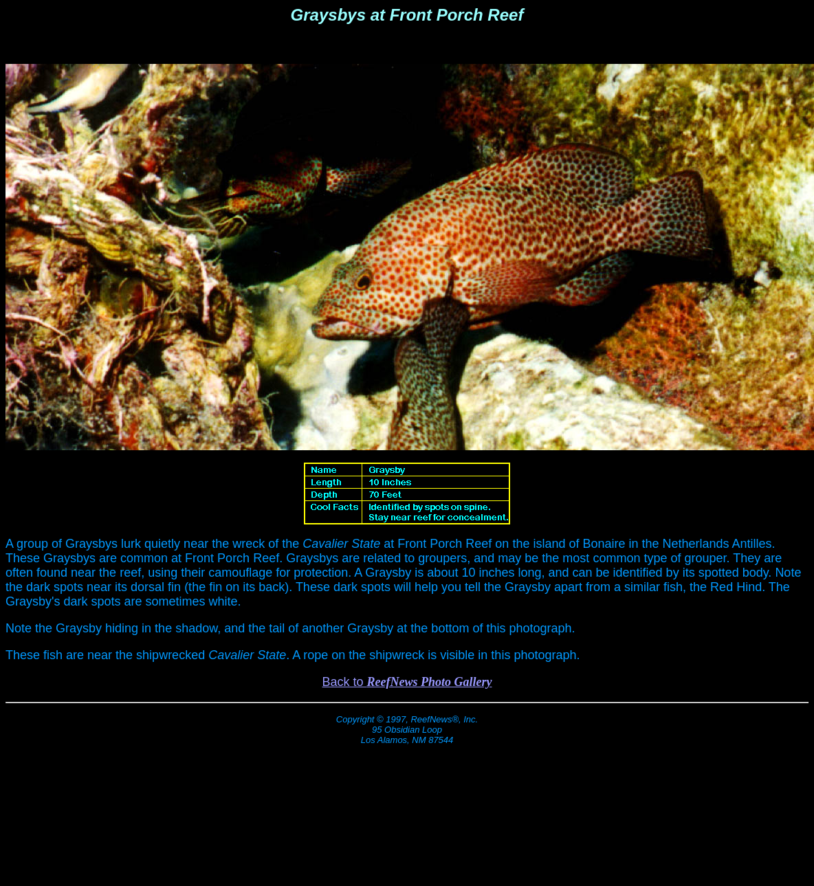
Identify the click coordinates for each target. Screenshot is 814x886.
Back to (407, 682)
